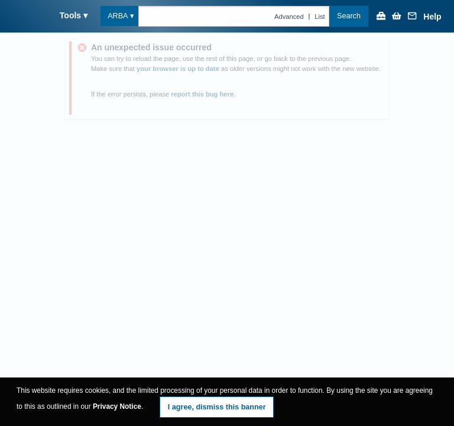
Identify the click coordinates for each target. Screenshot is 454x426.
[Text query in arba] (233, 16)
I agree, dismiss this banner (217, 407)
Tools (70, 15)
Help (432, 16)
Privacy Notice (117, 406)
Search (349, 16)
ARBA (118, 16)
